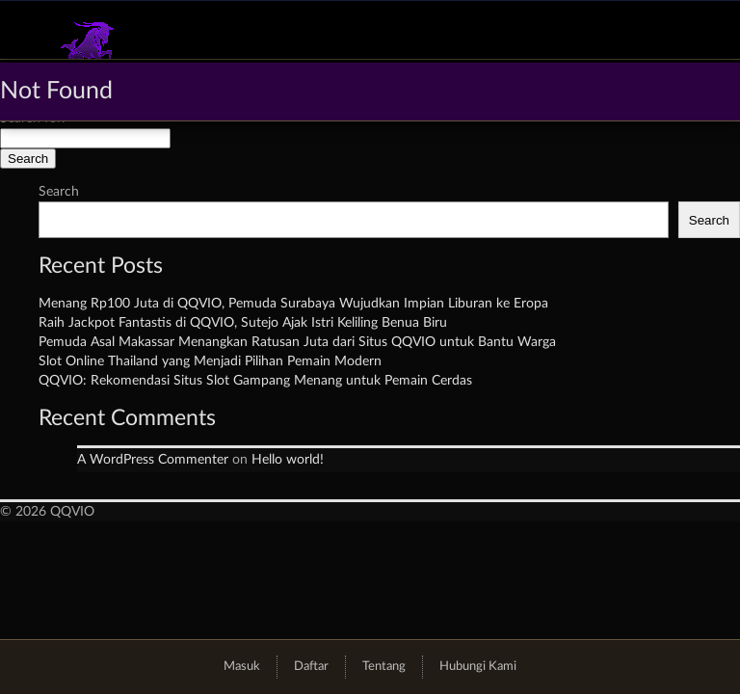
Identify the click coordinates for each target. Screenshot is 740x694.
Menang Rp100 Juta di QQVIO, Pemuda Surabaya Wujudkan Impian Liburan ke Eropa (293, 303)
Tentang (384, 666)
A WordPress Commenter (152, 460)
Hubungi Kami (477, 666)
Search (59, 192)
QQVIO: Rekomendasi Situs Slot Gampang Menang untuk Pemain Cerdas (255, 380)
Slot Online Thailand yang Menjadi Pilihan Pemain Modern (210, 361)
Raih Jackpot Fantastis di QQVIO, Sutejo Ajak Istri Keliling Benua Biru (243, 323)
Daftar (311, 666)
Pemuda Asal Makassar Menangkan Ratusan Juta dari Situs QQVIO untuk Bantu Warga (297, 342)
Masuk (242, 666)
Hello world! (287, 460)
